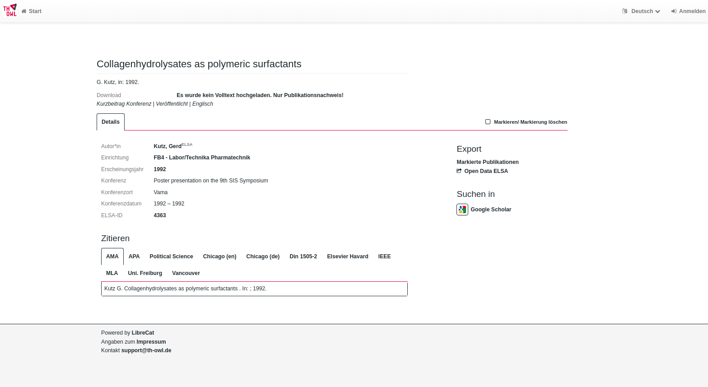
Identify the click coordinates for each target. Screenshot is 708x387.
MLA (112, 273)
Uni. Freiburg (145, 273)
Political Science (171, 256)
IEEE (384, 256)
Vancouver (186, 273)
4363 (160, 215)
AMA (112, 256)
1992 (160, 169)
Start (31, 11)
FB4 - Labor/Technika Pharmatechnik (202, 157)
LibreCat (143, 333)
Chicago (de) (263, 256)
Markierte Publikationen (487, 162)
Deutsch (642, 11)
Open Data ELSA (482, 171)
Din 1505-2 (303, 256)
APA (134, 256)
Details (111, 122)
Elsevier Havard (347, 256)
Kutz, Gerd (173, 146)
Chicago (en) (220, 256)
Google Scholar (483, 209)
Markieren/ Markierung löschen (526, 122)
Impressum (151, 342)
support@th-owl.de (146, 350)
